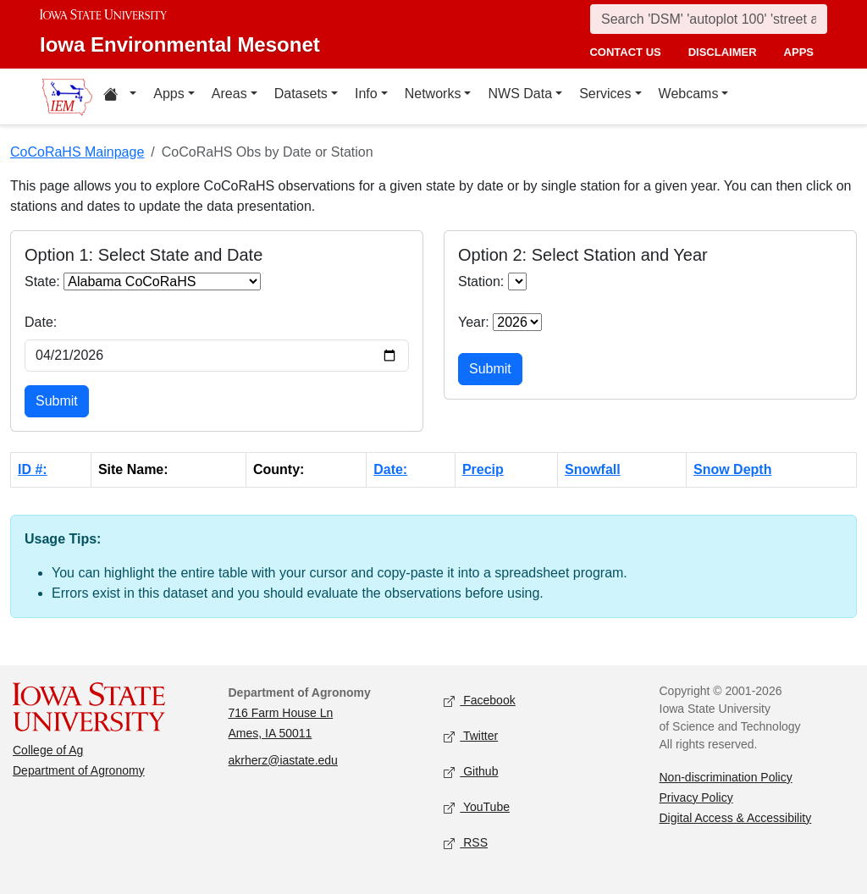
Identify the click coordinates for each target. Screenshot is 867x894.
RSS (466, 842)
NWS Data (520, 93)
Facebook (480, 700)
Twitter (471, 736)
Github (471, 771)
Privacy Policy (696, 797)
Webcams (689, 93)
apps (799, 52)
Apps (168, 93)
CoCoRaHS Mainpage (77, 152)
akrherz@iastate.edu (283, 760)
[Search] (708, 19)
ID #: (32, 469)
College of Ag (48, 750)
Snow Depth (732, 469)
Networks (433, 93)
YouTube (477, 807)
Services (605, 93)
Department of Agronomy (79, 770)
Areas (229, 93)
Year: (473, 322)
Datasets (301, 93)
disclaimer (722, 52)
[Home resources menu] (120, 96)
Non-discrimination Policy (726, 777)
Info (366, 93)
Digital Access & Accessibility (736, 818)
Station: (481, 281)
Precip (483, 469)
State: (42, 281)
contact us (624, 52)
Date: (41, 322)
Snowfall (593, 469)
